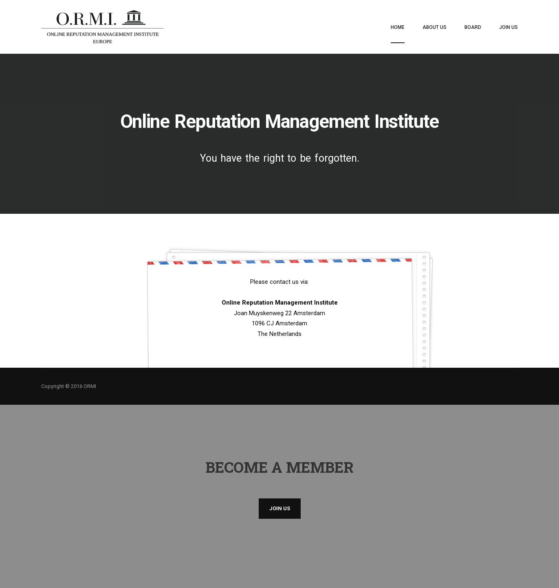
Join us (279, 508)
